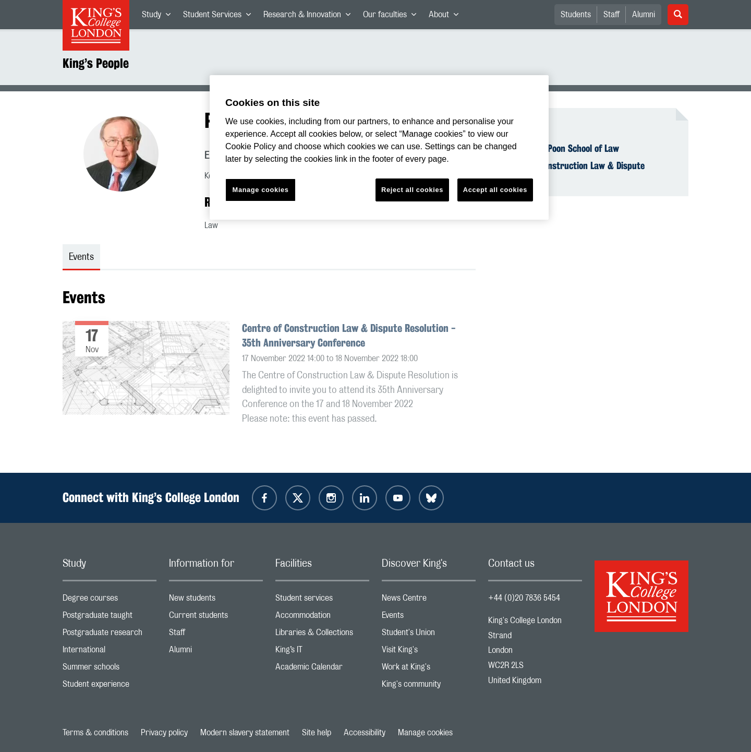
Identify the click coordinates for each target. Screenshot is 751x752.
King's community (429, 686)
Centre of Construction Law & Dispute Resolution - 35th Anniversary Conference (349, 335)
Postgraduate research (109, 634)
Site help (316, 733)
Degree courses (109, 600)
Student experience (109, 686)
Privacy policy (164, 733)
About (447, 16)
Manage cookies (425, 733)
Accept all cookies (495, 190)
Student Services (220, 16)
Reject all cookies (412, 190)
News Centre (429, 600)
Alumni (643, 14)
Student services (322, 600)
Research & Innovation (310, 16)
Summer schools (109, 669)
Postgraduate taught (109, 617)
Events (429, 617)
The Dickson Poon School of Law (560, 148)
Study (159, 16)
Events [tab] (81, 257)
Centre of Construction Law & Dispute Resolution (573, 171)
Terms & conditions (95, 733)
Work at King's (429, 669)
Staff (611, 14)
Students (576, 14)
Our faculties (392, 16)
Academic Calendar (322, 669)
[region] (379, 147)
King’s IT (322, 652)
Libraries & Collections (322, 634)
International (109, 652)
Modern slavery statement (244, 733)
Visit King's (429, 652)
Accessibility (364, 733)
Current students (216, 617)
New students (216, 600)
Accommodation (322, 617)
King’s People (96, 63)
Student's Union (429, 634)
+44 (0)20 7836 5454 (524, 598)
